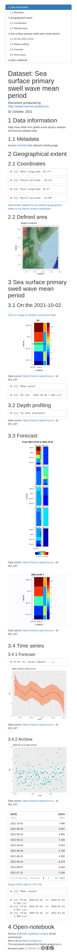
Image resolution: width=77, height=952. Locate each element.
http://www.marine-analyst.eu (28, 106)
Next (62, 878)
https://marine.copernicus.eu (38, 376)
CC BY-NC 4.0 (39, 948)
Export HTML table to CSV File (25, 884)
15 (56, 878)
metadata (22, 145)
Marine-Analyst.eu (32, 940)
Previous (35, 878)
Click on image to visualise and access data (32, 315)
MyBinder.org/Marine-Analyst (32, 933)
